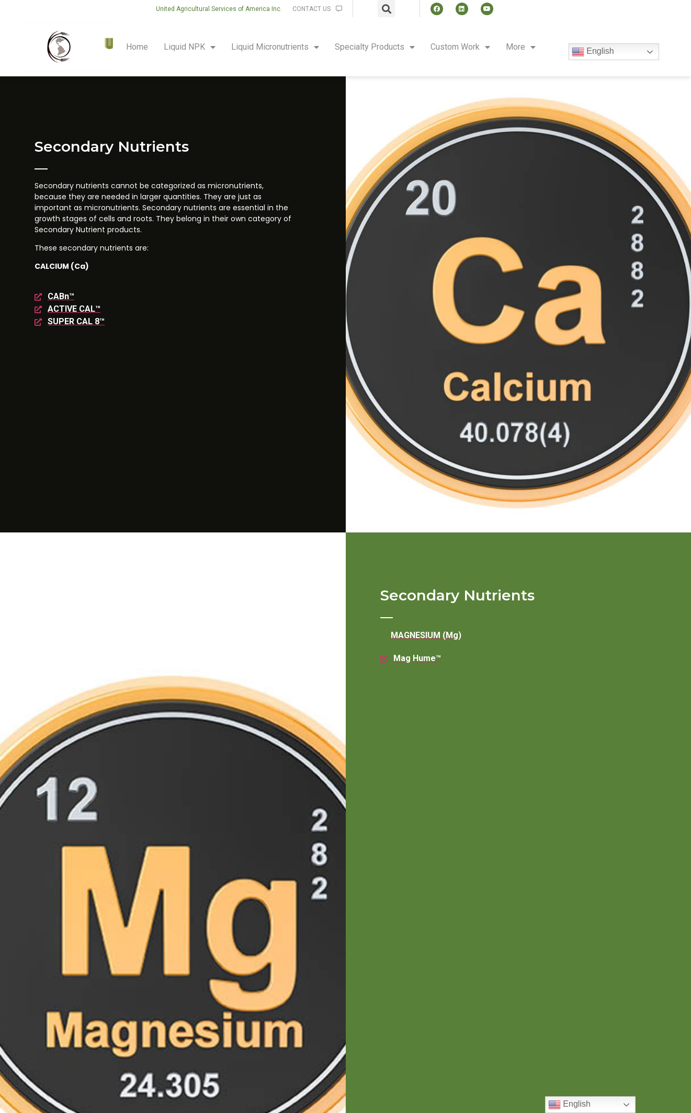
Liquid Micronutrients (275, 47)
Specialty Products (375, 47)
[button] (219, 9)
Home (137, 47)
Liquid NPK (190, 47)
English (593, 52)
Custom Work (460, 47)
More (521, 47)
